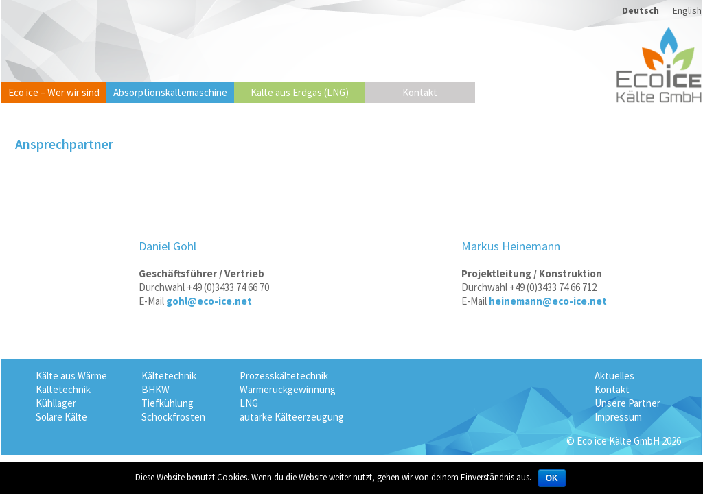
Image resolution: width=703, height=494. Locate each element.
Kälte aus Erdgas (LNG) (300, 92)
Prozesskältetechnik (284, 375)
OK (552, 478)
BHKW (155, 389)
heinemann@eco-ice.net (548, 300)
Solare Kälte (61, 416)
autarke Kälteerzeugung (292, 416)
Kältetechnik (63, 389)
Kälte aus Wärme (71, 375)
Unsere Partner (627, 403)
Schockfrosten (173, 416)
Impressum (618, 416)
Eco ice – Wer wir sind (54, 92)
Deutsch (640, 10)
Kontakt (419, 92)
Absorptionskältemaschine (170, 92)
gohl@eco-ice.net (209, 300)
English (687, 10)
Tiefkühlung (167, 403)
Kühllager (56, 403)
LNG (249, 403)
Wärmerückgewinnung (288, 389)
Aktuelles (614, 375)
